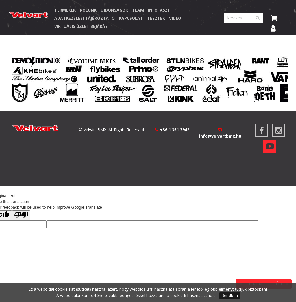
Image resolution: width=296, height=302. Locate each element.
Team (138, 10)
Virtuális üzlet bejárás (81, 26)
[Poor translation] (21, 215)
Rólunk (88, 10)
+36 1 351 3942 (174, 129)
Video (175, 18)
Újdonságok (114, 10)
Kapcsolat (131, 18)
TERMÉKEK (65, 10)
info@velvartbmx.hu (220, 136)
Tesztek (156, 18)
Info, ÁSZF (159, 10)
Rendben (229, 295)
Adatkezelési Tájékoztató (84, 18)
